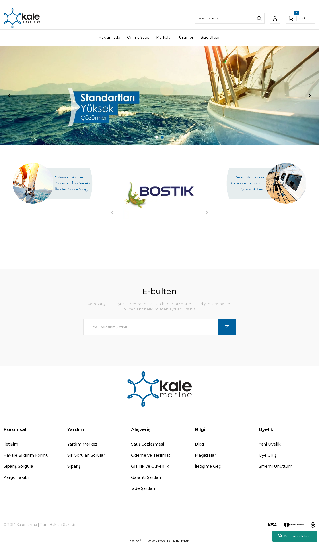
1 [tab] (156, 137)
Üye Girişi (268, 455)
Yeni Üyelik (270, 444)
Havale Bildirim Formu (26, 455)
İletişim (11, 444)
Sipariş (74, 466)
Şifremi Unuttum (275, 466)
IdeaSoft (135, 540)
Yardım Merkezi (83, 444)
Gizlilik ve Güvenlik (150, 466)
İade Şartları (143, 488)
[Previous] (9, 95)
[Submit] (227, 327)
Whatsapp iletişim (295, 536)
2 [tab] (162, 137)
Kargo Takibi (16, 477)
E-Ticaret (149, 540)
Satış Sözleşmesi (147, 444)
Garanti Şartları (146, 477)
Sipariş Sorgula (18, 466)
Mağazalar (205, 455)
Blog (199, 444)
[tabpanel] (159, 95)
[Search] (230, 18)
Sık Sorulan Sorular (86, 455)
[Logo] (22, 18)
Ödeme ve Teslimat (150, 455)
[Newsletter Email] (159, 327)
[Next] (309, 95)
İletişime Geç (208, 466)
